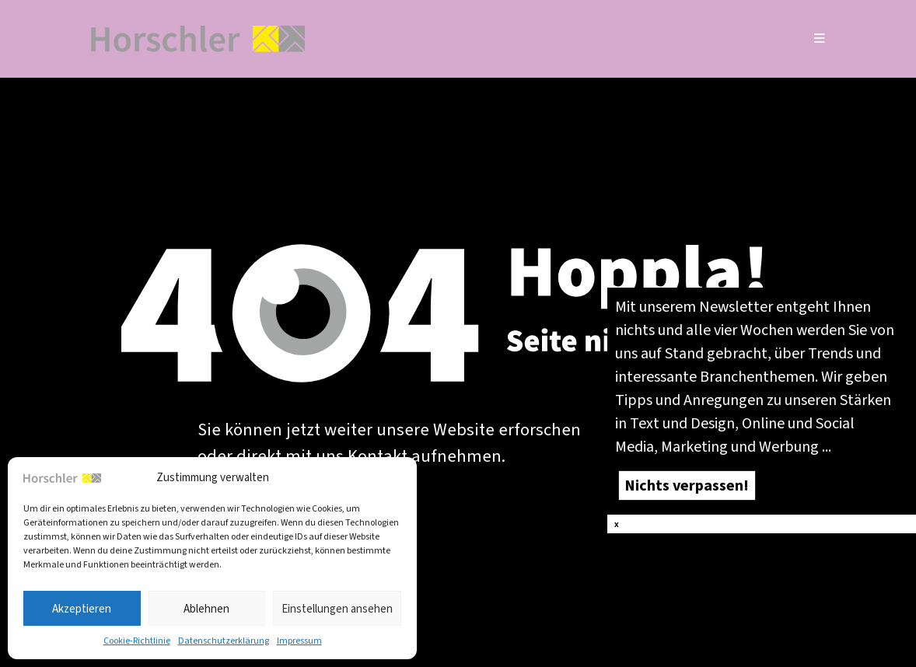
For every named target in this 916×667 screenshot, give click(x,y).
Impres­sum (299, 640)
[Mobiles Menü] (820, 38)
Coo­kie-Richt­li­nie (136, 640)
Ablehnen (206, 608)
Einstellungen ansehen (337, 608)
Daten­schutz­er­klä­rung (223, 640)
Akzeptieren (81, 608)
